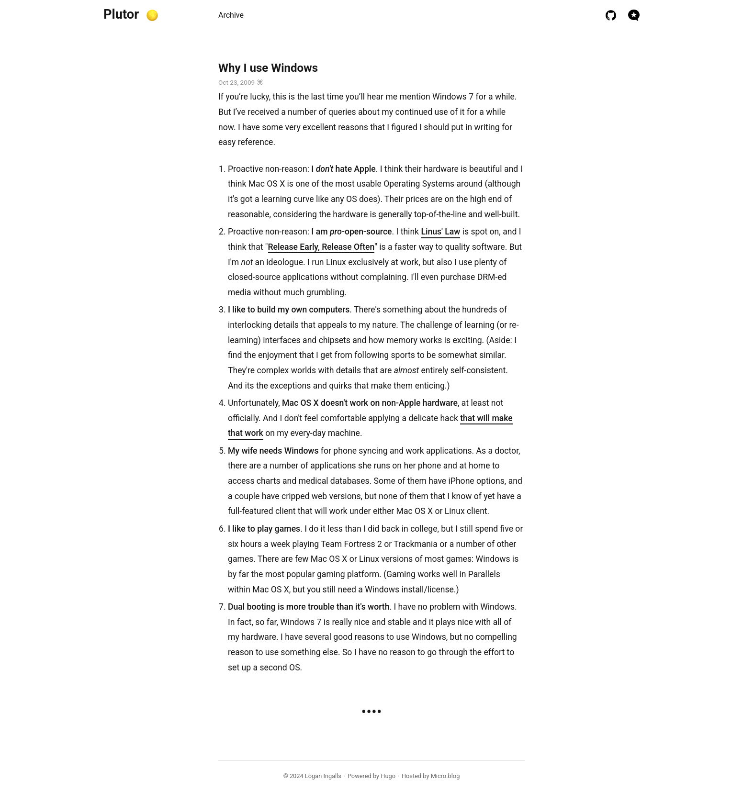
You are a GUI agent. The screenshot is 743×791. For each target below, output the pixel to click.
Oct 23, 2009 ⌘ (240, 82)
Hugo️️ (388, 776)
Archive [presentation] (231, 15)
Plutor (121, 14)
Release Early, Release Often (321, 247)
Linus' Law (440, 231)
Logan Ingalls (323, 776)
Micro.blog (445, 776)
